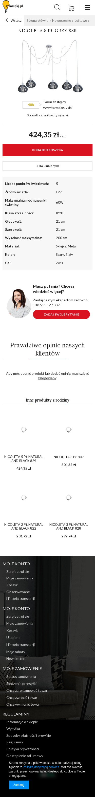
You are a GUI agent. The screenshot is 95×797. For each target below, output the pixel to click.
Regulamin (14, 742)
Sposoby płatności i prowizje (28, 735)
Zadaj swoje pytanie (61, 314)
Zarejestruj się (17, 616)
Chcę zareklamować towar (26, 690)
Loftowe (81, 20)
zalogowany (47, 378)
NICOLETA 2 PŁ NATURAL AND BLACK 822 (23, 527)
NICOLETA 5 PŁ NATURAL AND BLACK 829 (23, 459)
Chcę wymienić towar (23, 704)
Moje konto (16, 608)
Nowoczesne (61, 20)
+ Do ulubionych (47, 166)
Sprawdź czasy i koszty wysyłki (47, 115)
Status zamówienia (21, 677)
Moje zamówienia (19, 623)
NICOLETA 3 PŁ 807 (69, 457)
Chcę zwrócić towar (21, 698)
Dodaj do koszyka (47, 150)
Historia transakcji (20, 645)
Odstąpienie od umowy (24, 756)
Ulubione (13, 638)
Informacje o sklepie (22, 722)
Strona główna (37, 20)
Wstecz (14, 20)
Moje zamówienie (22, 668)
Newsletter (15, 659)
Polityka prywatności (22, 749)
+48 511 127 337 (46, 305)
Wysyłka (49, 108)
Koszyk (12, 630)
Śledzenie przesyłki (21, 684)
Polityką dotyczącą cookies (41, 767)
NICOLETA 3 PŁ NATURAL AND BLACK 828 (68, 527)
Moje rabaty (15, 652)
